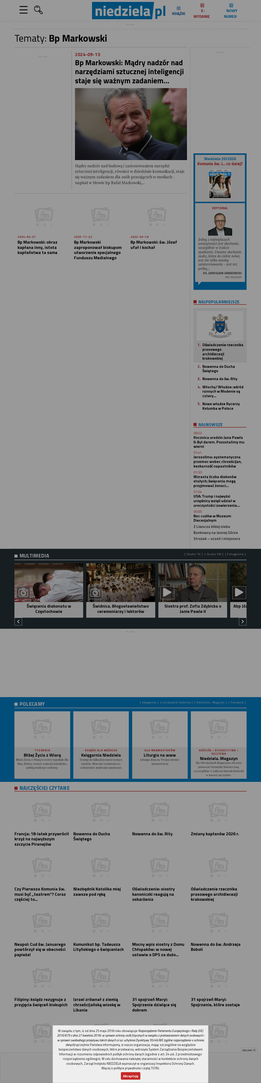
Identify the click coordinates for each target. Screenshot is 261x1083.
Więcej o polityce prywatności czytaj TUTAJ (130, 1068)
